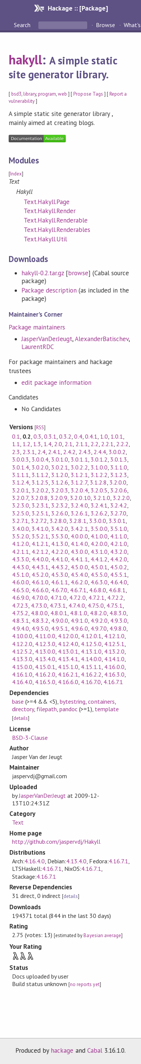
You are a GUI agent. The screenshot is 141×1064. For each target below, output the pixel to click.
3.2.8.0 (58, 520)
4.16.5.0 (45, 682)
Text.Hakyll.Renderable (56, 220)
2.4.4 (100, 452)
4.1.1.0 (118, 536)
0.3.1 (50, 436)
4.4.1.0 (59, 559)
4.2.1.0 (118, 543)
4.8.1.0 (78, 613)
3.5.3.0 (59, 536)
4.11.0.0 (45, 636)
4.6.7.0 (59, 590)
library (29, 94)
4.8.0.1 (58, 613)
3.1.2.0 (59, 475)
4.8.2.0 (98, 613)
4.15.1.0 (68, 667)
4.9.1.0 (79, 620)
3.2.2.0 (121, 498)
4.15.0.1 (45, 667)
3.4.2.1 (79, 528)
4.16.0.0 (114, 667)
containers (101, 701)
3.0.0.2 (117, 452)
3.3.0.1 (117, 520)
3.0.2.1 (59, 467)
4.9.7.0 (99, 628)
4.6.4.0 (118, 582)
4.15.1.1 (91, 667)
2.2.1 (107, 444)
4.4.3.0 (20, 567)
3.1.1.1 (20, 475)
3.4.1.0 (40, 528)
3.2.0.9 (58, 498)
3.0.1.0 (59, 459)
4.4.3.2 (59, 567)
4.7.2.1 (96, 597)
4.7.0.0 (40, 597)
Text (18, 822)
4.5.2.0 (40, 574)
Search (23, 25)
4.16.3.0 (114, 674)
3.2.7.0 (118, 513)
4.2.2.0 (59, 551)
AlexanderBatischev (102, 339)
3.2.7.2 (39, 520)
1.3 (37, 444)
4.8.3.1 (20, 620)
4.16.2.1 (68, 674)
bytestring (72, 701)
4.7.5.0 (96, 605)
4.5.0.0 (79, 567)
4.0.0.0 (79, 536)
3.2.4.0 (79, 505)
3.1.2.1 (79, 475)
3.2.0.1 (20, 490)
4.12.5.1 (114, 644)
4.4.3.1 (40, 567)
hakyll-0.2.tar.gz (42, 273)
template (107, 709)
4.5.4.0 (79, 574)
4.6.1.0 (40, 582)
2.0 (58, 444)
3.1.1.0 (118, 467)
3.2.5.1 (40, 513)
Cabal (94, 1050)
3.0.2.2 (79, 467)
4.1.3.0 (59, 543)
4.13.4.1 (68, 659)
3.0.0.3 (20, 459)
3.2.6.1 (79, 513)
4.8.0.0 (39, 613)
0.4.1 (91, 436)
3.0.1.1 (79, 459)
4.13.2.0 (114, 651)
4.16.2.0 (45, 674)
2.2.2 (122, 444)
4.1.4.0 (79, 543)
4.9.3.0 (118, 620)
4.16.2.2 (91, 674)
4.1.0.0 (99, 536)
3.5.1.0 (118, 528)
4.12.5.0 (91, 644)
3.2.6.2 (99, 513)
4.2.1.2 (40, 551)
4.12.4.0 (68, 644)
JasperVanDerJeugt (46, 339)
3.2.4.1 (99, 505)
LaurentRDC (37, 347)
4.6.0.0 (20, 582)
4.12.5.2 (22, 651)
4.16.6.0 (68, 682)
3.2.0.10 (80, 498)
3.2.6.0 (59, 513)
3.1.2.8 (98, 482)
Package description (49, 290)
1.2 (26, 444)
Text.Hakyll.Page (47, 202)
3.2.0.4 (79, 490)
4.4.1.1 (79, 559)
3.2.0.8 (39, 498)
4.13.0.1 (68, 651)
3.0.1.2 (99, 459)
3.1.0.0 (99, 467)
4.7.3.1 (58, 605)
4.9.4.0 (20, 628)
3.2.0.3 (59, 490)
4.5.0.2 (118, 567)
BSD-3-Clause (30, 737)
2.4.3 (85, 452)
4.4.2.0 (118, 559)
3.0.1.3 (118, 459)
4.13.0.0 (45, 651)
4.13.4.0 (45, 659)
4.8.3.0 (117, 613)
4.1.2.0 (20, 543)
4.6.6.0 (40, 590)
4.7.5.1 (114, 605)
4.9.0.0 (59, 620)
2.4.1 (54, 452)
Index (16, 174)
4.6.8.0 (97, 590)
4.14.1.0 (114, 659)
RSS (40, 427)
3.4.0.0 (20, 528)
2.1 (69, 444)
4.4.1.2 (99, 559)
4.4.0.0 (40, 559)
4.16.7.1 (113, 682)
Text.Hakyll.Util (45, 239)
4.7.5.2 (20, 613)
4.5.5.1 (118, 574)
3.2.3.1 (40, 505)
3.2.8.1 (77, 520)
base (18, 701)
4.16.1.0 (22, 674)
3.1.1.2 (40, 475)
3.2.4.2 (118, 505)
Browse (105, 25)
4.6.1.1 (59, 582)
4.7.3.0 (39, 605)
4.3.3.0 (20, 559)
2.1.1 (82, 444)
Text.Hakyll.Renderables (57, 230)
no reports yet (84, 984)
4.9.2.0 (99, 620)
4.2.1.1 (20, 551)
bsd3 (16, 94)
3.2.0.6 (118, 490)
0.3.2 (65, 436)
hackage (62, 1050)
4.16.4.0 (22, 682)
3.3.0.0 (97, 520)
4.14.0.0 (91, 659)
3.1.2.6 (59, 482)
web (62, 94)
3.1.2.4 (20, 482)
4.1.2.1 (40, 543)
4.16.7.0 (90, 682)
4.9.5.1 (59, 628)
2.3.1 (29, 452)
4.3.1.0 (99, 551)
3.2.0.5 (99, 490)
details (21, 718)
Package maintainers (37, 327)
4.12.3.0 (45, 644)
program (47, 94)
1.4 (48, 444)
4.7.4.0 (76, 605)
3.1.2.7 (79, 482)
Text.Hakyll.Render (50, 211)
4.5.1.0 (20, 574)
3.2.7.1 (20, 520)
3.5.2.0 (20, 536)
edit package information (56, 382)
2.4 (41, 452)
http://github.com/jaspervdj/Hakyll (56, 841)
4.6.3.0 (99, 582)
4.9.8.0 (117, 628)
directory (23, 709)
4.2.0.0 (99, 543)
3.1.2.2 (99, 475)
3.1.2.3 (118, 475)
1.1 (16, 444)
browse (78, 273)
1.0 (104, 436)
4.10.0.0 (22, 636)
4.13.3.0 (22, 659)
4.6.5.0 (20, 590)
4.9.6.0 (79, 628)
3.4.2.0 (59, 528)
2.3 (16, 452)
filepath (46, 709)
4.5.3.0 (59, 574)
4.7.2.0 (77, 597)
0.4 (78, 436)
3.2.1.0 (101, 498)
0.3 (37, 436)
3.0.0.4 (40, 459)
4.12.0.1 (91, 636)
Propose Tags (88, 94)
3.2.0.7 (20, 498)
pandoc (68, 709)
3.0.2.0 (40, 467)
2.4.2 (69, 452)
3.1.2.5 (40, 482)
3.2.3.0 (20, 505)
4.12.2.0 (22, 644)
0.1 (16, 436)
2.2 (95, 444)
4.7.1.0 (58, 597)
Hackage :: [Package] (78, 8)
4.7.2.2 (115, 597)
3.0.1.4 (20, 467)
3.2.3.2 (59, 505)
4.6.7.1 (78, 590)
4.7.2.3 (20, 605)
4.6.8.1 (117, 590)
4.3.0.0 (79, 551)
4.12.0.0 (68, 636)
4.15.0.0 (22, 667)
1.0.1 (117, 436)
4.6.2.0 (79, 582)
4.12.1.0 (114, 636)
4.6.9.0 (20, 597)
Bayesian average (102, 935)
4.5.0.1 (99, 567)
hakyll (25, 59)
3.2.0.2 (40, 490)
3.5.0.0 (99, 528)
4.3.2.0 (118, 551)
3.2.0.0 (117, 482)
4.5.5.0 (99, 574)
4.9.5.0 (40, 628)
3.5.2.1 (40, 536)
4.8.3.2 (40, 620)
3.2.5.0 (20, 513)
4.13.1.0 (91, 651)
